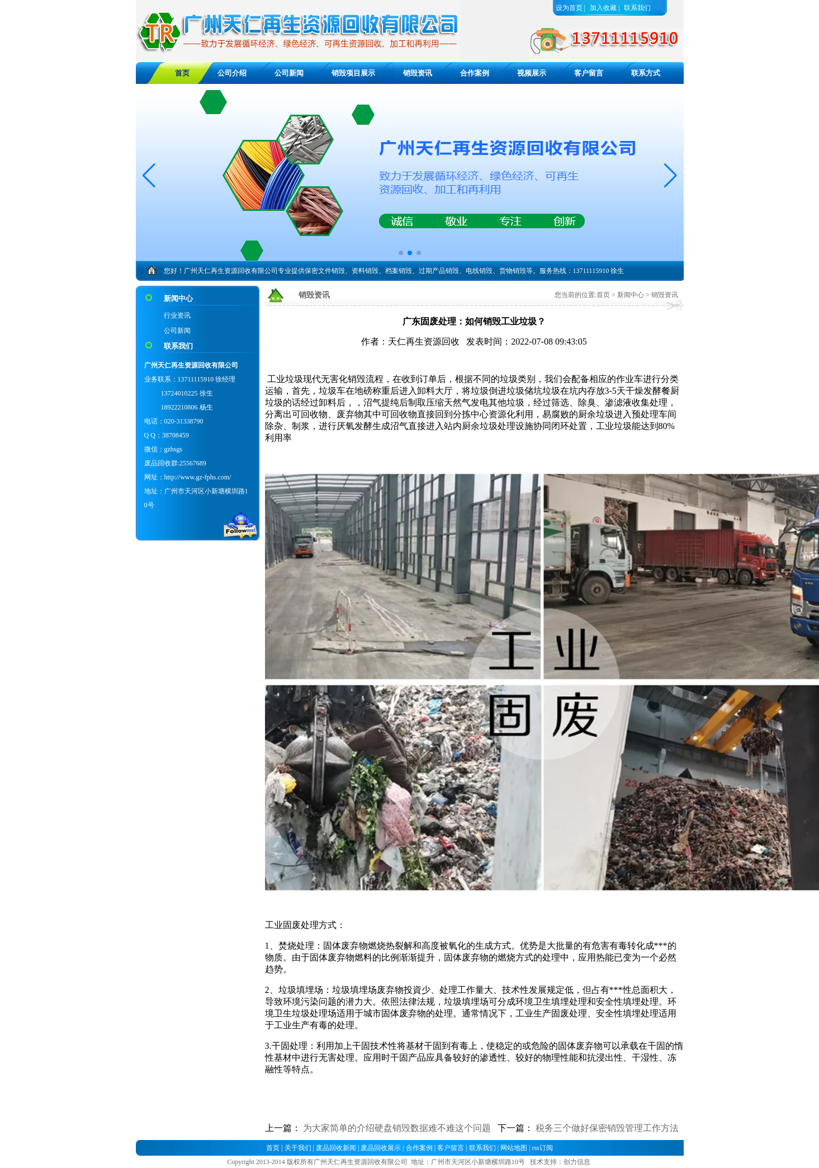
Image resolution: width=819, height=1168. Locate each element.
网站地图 (513, 1148)
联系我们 (637, 8)
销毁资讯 (417, 73)
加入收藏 (603, 8)
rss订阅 (542, 1148)
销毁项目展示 (353, 73)
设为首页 (569, 8)
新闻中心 (630, 295)
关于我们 (298, 1148)
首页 (603, 295)
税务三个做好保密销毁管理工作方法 (607, 1128)
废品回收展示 (381, 1148)
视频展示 (531, 73)
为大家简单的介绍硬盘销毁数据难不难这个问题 (397, 1128)
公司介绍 (232, 73)
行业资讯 (177, 315)
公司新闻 (289, 73)
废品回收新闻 (336, 1148)
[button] (670, 175)
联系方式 (645, 73)
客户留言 (588, 73)
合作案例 (474, 73)
